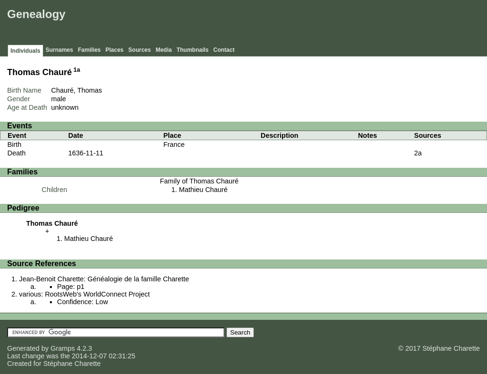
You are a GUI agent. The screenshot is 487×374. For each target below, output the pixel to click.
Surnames (59, 50)
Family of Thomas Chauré (199, 181)
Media (164, 50)
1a (77, 70)
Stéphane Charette (72, 363)
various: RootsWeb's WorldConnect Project (84, 294)
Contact (224, 50)
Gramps (62, 348)
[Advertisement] (311, 23)
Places (115, 50)
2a (418, 153)
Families (89, 50)
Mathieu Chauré (203, 189)
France (174, 144)
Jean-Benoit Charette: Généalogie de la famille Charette (104, 279)
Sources (139, 50)
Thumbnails (192, 50)
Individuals (25, 51)
